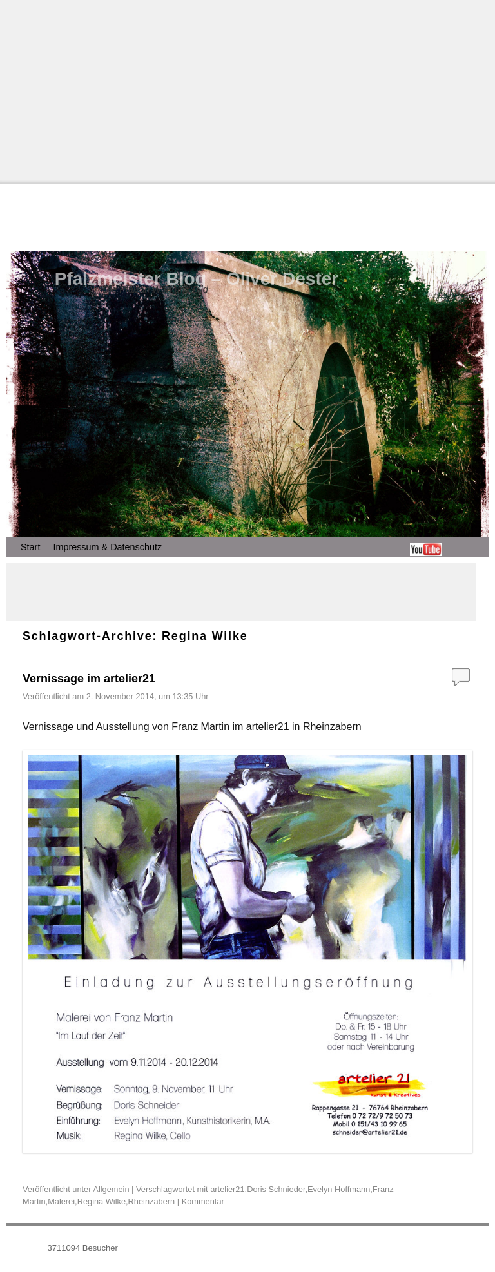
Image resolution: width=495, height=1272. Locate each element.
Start (30, 547)
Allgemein (111, 1189)
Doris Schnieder (276, 1189)
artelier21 (227, 1189)
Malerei (61, 1201)
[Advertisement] (247, 90)
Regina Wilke (101, 1201)
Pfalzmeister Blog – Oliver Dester (196, 279)
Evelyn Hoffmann (338, 1189)
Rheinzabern (151, 1201)
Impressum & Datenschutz (107, 547)
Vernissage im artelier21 (89, 678)
